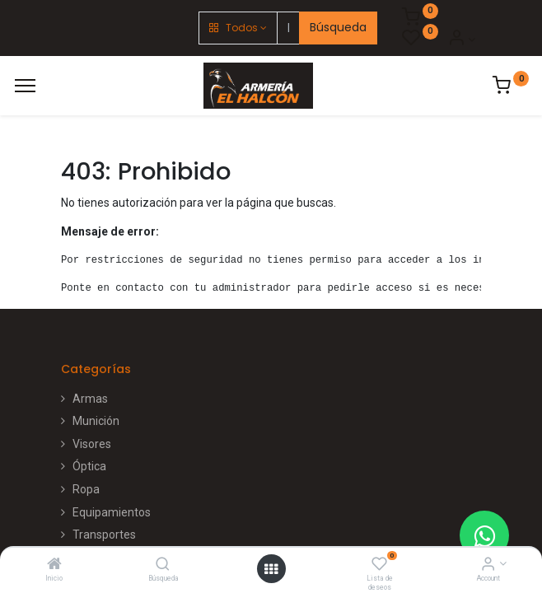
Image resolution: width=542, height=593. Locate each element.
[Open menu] (271, 569)
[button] (238, 28)
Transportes (104, 534)
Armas (90, 398)
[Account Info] (488, 565)
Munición (95, 420)
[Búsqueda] (163, 565)
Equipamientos (111, 512)
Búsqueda (338, 27)
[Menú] (25, 86)
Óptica (89, 466)
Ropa (86, 489)
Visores (91, 444)
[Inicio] (54, 565)
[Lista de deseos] (379, 565)
